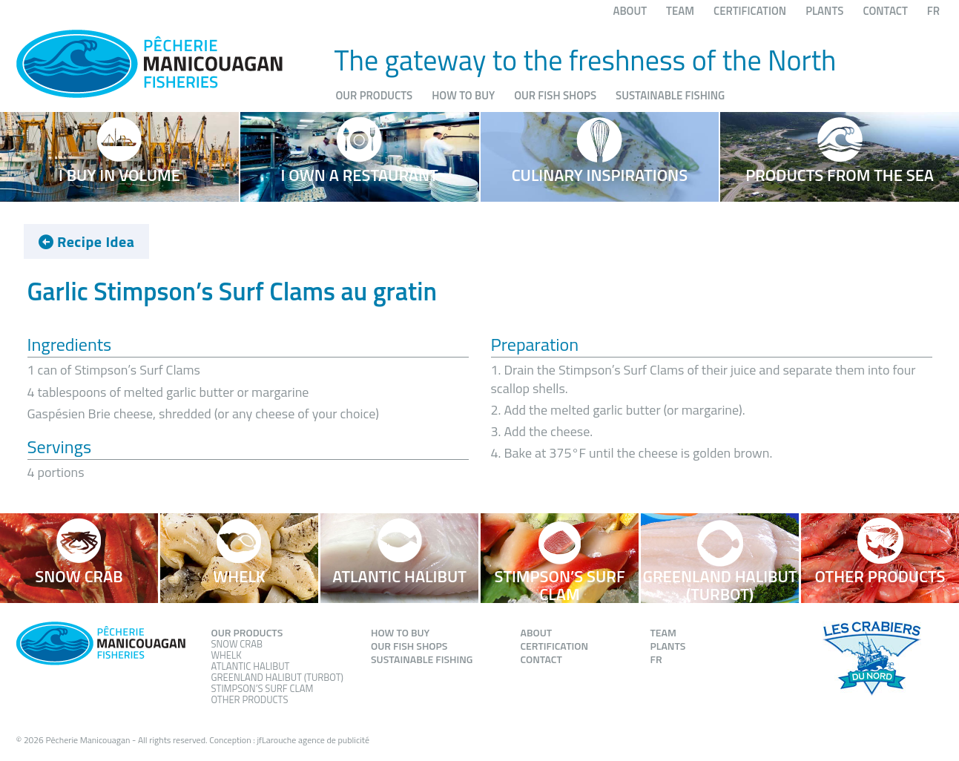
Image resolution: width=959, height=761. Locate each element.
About (630, 10)
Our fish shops (555, 95)
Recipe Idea (87, 242)
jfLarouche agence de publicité (313, 740)
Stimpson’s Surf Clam (262, 688)
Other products (250, 699)
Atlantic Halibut (250, 666)
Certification (750, 10)
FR (933, 10)
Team (680, 10)
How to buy (463, 95)
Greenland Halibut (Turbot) (277, 677)
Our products (374, 95)
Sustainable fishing (670, 95)
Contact (885, 10)
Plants (824, 10)
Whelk (226, 655)
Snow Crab (237, 643)
